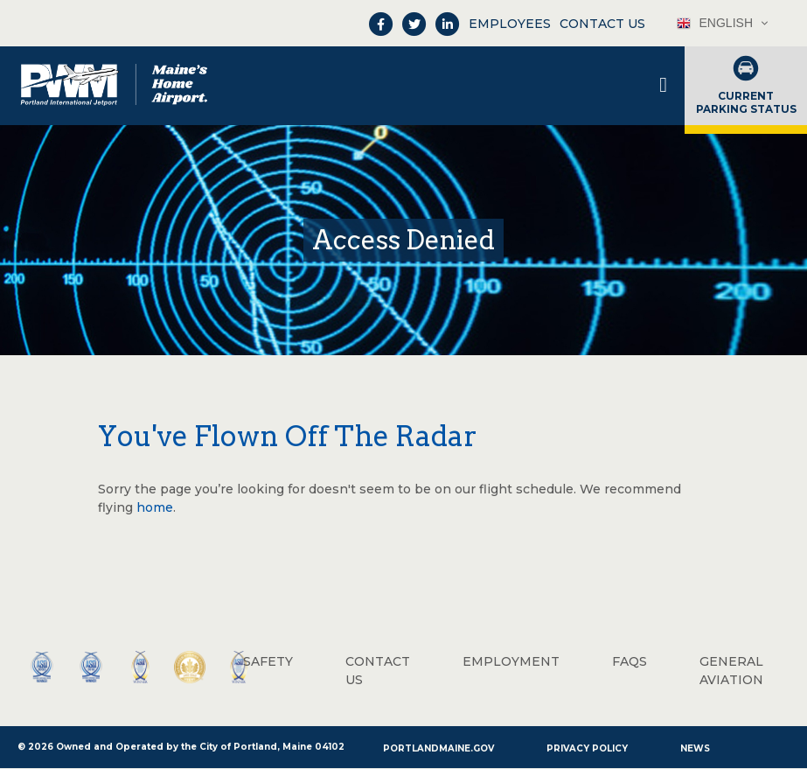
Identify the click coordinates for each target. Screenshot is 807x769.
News (695, 748)
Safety (268, 661)
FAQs (629, 661)
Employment (511, 661)
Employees (510, 23)
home (154, 507)
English (715, 23)
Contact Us (602, 23)
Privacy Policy (587, 748)
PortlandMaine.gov (438, 748)
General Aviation (731, 671)
